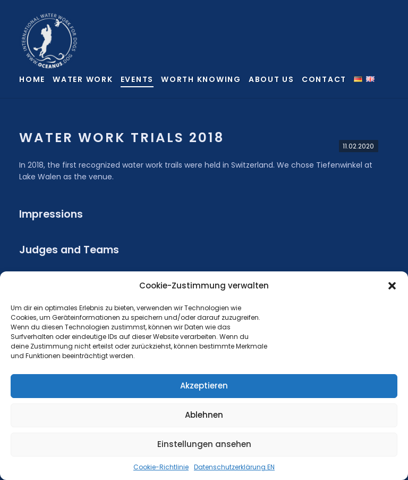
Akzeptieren (204, 385)
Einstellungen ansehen (204, 444)
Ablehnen (204, 414)
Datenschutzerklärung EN (234, 466)
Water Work (83, 79)
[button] (392, 285)
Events (137, 79)
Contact (324, 79)
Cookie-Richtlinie (161, 466)
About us (271, 79)
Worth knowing (201, 79)
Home (32, 79)
